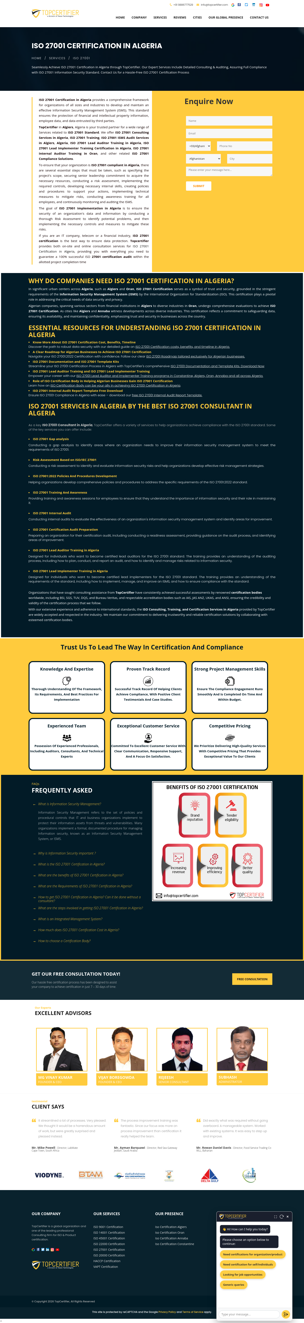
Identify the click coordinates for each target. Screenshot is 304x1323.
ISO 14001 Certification (109, 1233)
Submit (198, 186)
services (160, 17)
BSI (62, 598)
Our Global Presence (226, 17)
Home (120, 17)
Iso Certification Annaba (171, 1238)
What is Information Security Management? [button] (67, 804)
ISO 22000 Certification (109, 1244)
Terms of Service (192, 1312)
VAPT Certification (106, 1267)
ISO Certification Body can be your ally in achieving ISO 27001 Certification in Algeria (115, 385)
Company (139, 17)
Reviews (180, 17)
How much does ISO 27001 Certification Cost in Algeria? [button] (76, 930)
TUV (76, 598)
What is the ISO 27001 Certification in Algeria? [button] (69, 864)
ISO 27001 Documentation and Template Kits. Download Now (217, 366)
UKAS (210, 598)
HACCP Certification (107, 1261)
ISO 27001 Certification (109, 1250)
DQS (84, 598)
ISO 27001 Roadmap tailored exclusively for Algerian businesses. (195, 356)
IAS (188, 598)
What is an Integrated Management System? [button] (67, 919)
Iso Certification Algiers (171, 1227)
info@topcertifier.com (212, 5)
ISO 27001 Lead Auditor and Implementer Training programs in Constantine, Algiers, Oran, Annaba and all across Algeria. (169, 376)
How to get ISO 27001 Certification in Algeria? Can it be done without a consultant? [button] (87, 897)
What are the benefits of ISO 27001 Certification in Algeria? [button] (78, 875)
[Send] (286, 1314)
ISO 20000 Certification (109, 1255)
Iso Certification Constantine (174, 1244)
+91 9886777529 (183, 5)
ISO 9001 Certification (108, 1227)
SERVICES (57, 58)
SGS (69, 598)
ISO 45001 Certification (109, 1238)
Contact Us (259, 17)
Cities (197, 17)
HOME (37, 58)
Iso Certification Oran (169, 1233)
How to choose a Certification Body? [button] (62, 941)
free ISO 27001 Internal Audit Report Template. (167, 395)
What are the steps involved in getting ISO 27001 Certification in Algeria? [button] (88, 908)
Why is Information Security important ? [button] (64, 853)
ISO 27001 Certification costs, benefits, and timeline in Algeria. (182, 346)
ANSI (225, 598)
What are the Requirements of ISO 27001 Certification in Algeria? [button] (82, 886)
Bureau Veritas (106, 598)
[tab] (90, 804)
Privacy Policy (167, 1312)
